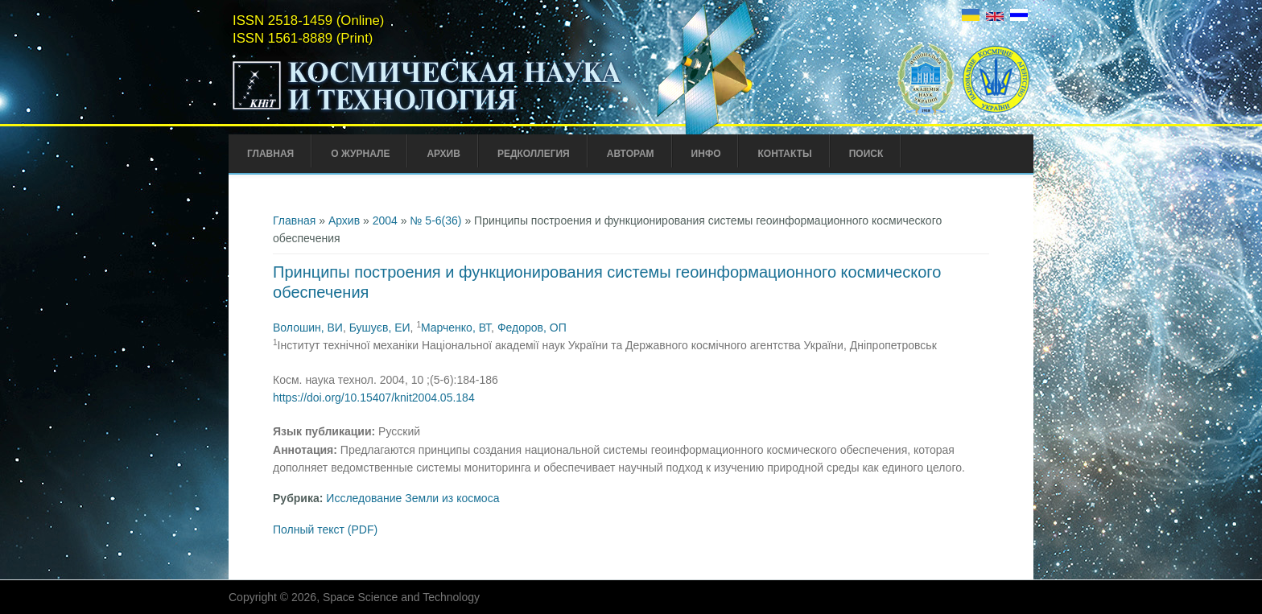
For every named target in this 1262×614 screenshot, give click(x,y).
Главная (270, 153)
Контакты (784, 153)
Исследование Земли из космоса (412, 498)
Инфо (706, 153)
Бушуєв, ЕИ (379, 327)
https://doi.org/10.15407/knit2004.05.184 (374, 397)
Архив (443, 153)
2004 (385, 220)
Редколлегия (533, 153)
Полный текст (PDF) (325, 529)
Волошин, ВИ (308, 327)
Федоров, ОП (532, 327)
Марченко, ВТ (456, 327)
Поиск (866, 153)
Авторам (630, 153)
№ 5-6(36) (435, 220)
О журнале (360, 153)
